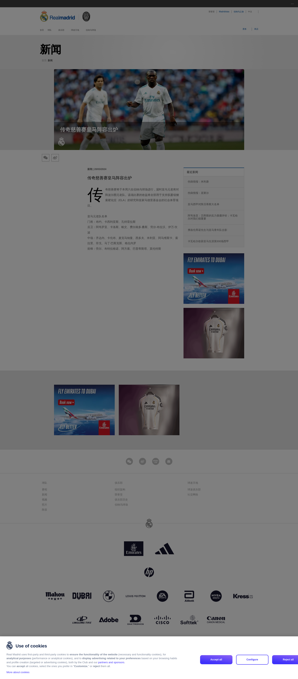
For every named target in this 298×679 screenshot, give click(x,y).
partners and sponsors (111, 662)
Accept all (216, 659)
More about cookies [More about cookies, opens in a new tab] (17, 672)
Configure (252, 659)
